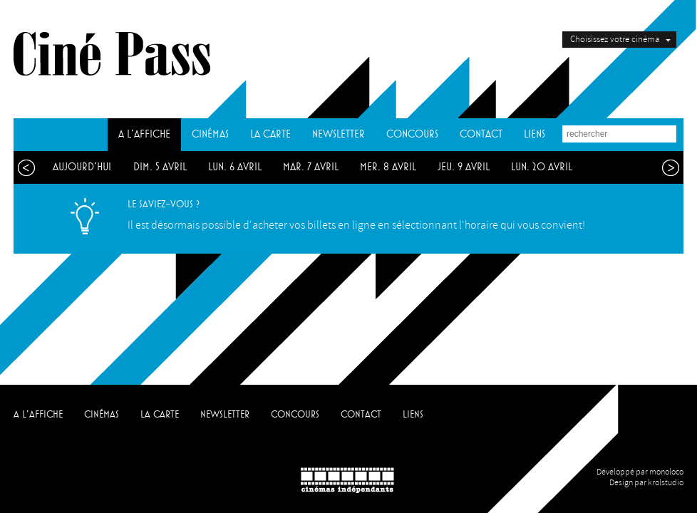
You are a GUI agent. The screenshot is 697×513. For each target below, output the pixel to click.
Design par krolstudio (646, 482)
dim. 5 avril (160, 167)
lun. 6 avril (235, 167)
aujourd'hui (82, 167)
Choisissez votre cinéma (614, 39)
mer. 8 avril (388, 167)
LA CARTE (270, 134)
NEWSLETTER (338, 134)
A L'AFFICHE (144, 134)
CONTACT (481, 134)
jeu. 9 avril (464, 167)
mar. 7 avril (311, 167)
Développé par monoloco (640, 472)
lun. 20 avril (541, 167)
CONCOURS (412, 134)
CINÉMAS (210, 134)
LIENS (534, 134)
